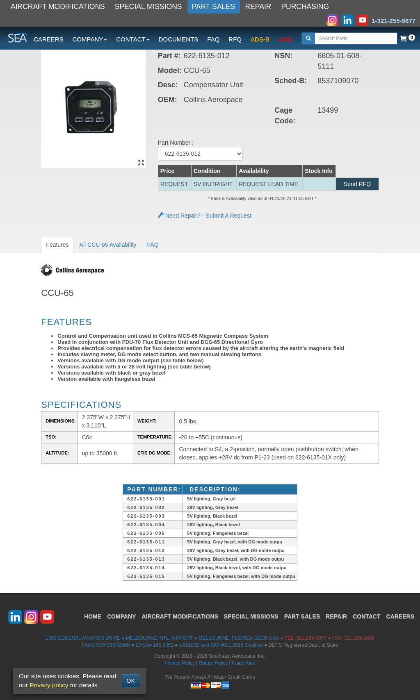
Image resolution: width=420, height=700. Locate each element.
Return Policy (213, 663)
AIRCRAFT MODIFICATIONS (58, 6)
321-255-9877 (311, 638)
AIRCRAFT (180, 616)
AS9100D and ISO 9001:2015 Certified (221, 645)
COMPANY (121, 616)
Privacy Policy (179, 663)
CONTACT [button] (132, 39)
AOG (285, 39)
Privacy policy (49, 685)
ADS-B (260, 39)
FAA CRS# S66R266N (106, 645)
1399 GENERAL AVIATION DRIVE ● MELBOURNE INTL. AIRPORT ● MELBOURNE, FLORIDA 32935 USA (162, 638)
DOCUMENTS (179, 39)
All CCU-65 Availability (108, 244)
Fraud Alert (244, 663)
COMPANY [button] (90, 39)
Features (57, 244)
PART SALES (213, 6)
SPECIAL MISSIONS (148, 6)
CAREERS (49, 39)
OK (131, 680)
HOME (92, 616)
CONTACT (366, 616)
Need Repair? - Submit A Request (204, 215)
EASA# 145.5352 (154, 645)
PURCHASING (305, 6)
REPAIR (258, 6)
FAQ (213, 39)
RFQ (235, 39)
